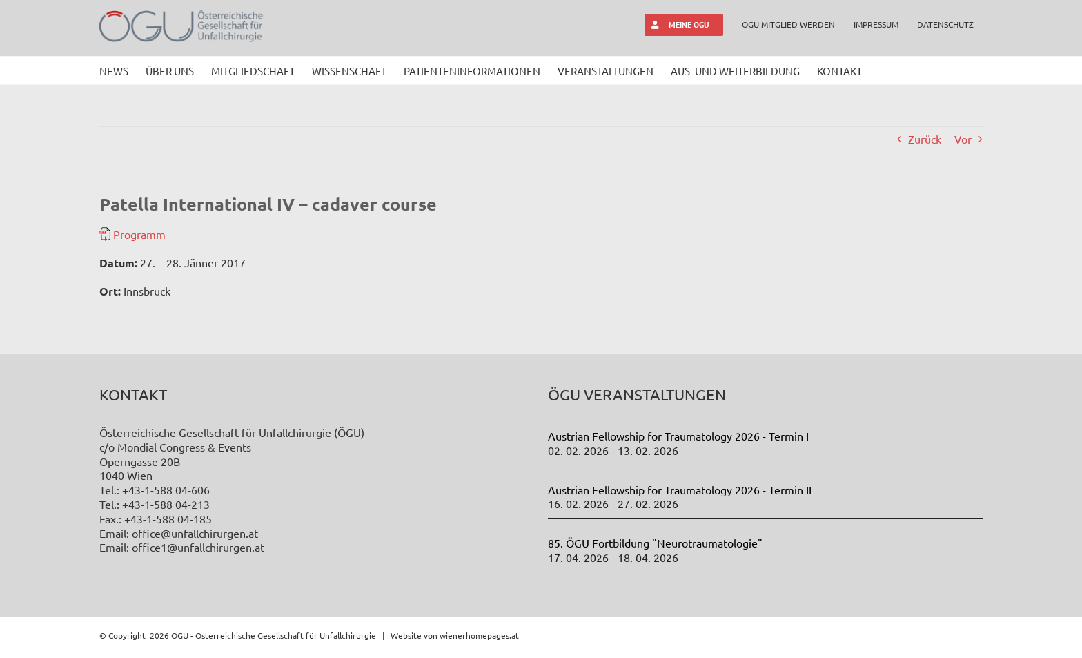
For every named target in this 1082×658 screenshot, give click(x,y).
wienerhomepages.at (479, 635)
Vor (963, 139)
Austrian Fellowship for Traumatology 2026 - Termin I (678, 436)
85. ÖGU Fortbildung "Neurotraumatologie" (655, 543)
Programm (139, 234)
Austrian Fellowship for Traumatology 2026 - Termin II (680, 489)
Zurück (924, 139)
